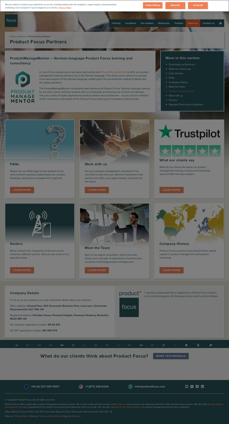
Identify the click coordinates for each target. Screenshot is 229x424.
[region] (114, 6)
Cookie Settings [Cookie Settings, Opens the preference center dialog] (152, 5)
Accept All (198, 5)
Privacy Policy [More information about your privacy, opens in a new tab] (65, 8)
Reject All (175, 5)
